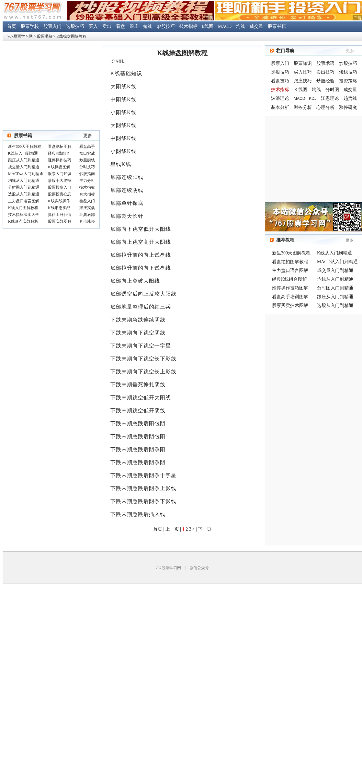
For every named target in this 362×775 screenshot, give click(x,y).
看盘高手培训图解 (290, 296)
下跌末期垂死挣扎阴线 (137, 384)
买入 (93, 26)
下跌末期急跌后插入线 (137, 514)
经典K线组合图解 (289, 279)
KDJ (312, 98)
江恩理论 (330, 98)
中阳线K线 (123, 99)
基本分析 (280, 107)
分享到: (117, 61)
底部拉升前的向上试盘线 (140, 255)
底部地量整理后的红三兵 (140, 307)
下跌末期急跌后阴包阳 (137, 436)
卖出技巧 (325, 72)
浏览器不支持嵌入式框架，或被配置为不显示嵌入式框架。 (51, 184)
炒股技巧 (166, 26)
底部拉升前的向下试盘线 (140, 268)
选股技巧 (75, 26)
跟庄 (134, 26)
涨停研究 (348, 107)
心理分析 (325, 107)
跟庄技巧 (303, 80)
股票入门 (52, 26)
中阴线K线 (123, 138)
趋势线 (350, 98)
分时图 (332, 89)
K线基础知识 (126, 73)
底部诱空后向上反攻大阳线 (143, 294)
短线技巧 (348, 72)
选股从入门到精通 (335, 305)
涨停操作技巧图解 (290, 288)
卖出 (106, 26)
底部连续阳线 (126, 177)
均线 (240, 26)
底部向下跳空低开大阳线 (140, 229)
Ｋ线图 (300, 89)
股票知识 (303, 63)
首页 (11, 26)
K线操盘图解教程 (72, 36)
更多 (87, 135)
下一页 (204, 529)
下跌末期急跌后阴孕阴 (137, 462)
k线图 (207, 26)
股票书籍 (277, 26)
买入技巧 (303, 72)
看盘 (120, 26)
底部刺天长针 (126, 216)
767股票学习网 (20, 36)
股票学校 (30, 26)
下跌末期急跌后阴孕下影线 (143, 501)
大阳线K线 (123, 86)
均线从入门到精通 (335, 279)
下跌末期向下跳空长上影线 (143, 371)
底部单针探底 (126, 203)
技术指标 (188, 26)
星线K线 (120, 164)
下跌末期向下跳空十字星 (140, 345)
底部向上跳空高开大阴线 (140, 242)
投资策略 (348, 80)
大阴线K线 (123, 125)
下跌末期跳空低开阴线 (137, 410)
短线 (147, 26)
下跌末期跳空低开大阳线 (140, 397)
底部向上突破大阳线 (135, 281)
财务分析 (303, 107)
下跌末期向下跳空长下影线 (143, 358)
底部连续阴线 (126, 190)
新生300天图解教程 (291, 253)
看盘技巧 (280, 80)
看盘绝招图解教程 (290, 261)
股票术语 (325, 63)
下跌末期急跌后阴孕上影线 (143, 488)
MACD (225, 26)
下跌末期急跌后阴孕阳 (137, 449)
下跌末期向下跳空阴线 (137, 332)
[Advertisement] (313, 159)
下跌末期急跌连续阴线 (137, 320)
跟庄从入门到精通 (335, 296)
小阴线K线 (123, 151)
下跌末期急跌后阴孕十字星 (143, 475)
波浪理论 (280, 98)
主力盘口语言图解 (290, 270)
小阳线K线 (123, 112)
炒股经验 (325, 80)
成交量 (256, 26)
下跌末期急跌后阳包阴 (137, 423)
